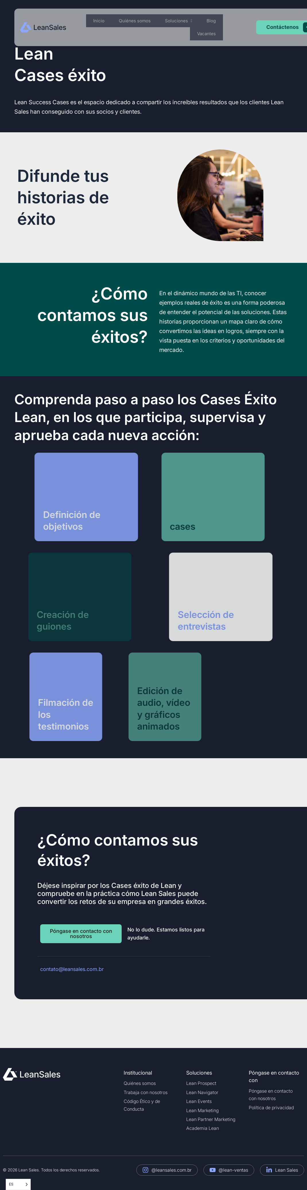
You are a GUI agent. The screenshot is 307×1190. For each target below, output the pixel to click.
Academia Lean (202, 1128)
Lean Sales (286, 1170)
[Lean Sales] (269, 1170)
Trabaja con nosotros (146, 1092)
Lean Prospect (201, 1083)
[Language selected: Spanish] (18, 1184)
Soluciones (185, 21)
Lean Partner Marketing (210, 1119)
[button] (185, 21)
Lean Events (199, 1101)
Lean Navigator (202, 1092)
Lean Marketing (202, 1110)
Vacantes (208, 34)
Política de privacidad (271, 1107)
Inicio (112, 21)
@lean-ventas (233, 1170)
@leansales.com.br (171, 1170)
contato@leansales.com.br (72, 969)
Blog (214, 21)
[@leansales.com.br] (145, 1170)
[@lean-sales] (212, 1170)
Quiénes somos (144, 21)
